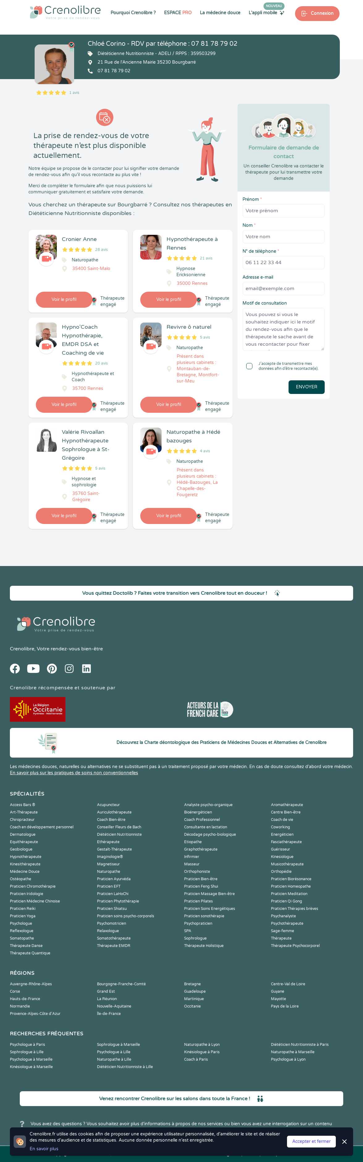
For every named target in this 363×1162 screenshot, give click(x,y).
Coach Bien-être (111, 820)
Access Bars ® (22, 805)
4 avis (205, 451)
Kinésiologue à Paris (202, 1052)
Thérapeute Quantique (30, 953)
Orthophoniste (197, 871)
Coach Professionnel (202, 820)
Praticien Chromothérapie (33, 886)
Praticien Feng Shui (201, 886)
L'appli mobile (267, 12)
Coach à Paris (196, 1059)
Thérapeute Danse (26, 946)
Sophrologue (195, 938)
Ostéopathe (20, 879)
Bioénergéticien (198, 812)
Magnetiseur (108, 864)
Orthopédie (281, 871)
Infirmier (191, 857)
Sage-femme (282, 931)
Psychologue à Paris (27, 1044)
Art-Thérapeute (24, 812)
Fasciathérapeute (286, 842)
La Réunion (107, 999)
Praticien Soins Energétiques (209, 908)
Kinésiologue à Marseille (31, 1067)
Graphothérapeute (200, 849)
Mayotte (278, 999)
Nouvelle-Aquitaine (114, 1006)
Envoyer (306, 387)
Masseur (192, 864)
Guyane (277, 991)
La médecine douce (220, 12)
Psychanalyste (283, 916)
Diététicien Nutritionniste (119, 834)
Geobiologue (21, 849)
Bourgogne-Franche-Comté (121, 984)
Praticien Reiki (23, 908)
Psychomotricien (111, 923)
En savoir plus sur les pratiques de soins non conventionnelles (74, 772)
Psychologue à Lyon (288, 1059)
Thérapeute (281, 938)
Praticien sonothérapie (204, 916)
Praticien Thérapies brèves (294, 908)
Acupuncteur (108, 805)
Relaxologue (108, 931)
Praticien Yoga (23, 916)
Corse (15, 991)
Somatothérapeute (114, 938)
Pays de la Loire (285, 1006)
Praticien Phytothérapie (118, 901)
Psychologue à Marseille (31, 1059)
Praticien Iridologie (26, 894)
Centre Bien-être (286, 812)
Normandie (20, 1006)
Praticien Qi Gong (286, 901)
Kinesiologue (282, 857)
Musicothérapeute (287, 864)
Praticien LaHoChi (113, 894)
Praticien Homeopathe (291, 886)
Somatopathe (22, 938)
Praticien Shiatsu (112, 908)
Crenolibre (22, 649)
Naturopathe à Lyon (202, 1044)
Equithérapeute (24, 842)
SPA (187, 931)
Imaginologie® (110, 857)
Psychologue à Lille (113, 1052)
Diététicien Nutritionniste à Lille (125, 1067)
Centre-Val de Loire (288, 984)
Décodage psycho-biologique (210, 834)
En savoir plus (44, 1148)
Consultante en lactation (205, 827)
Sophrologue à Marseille (118, 1044)
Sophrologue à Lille (27, 1052)
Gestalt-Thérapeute (114, 849)
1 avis (74, 93)
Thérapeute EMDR (113, 946)
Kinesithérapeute (25, 864)
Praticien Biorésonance (291, 879)
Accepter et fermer (311, 1141)
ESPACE (178, 12)
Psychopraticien (198, 923)
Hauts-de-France (25, 999)
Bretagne (192, 984)
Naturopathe (108, 871)
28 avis (101, 249)
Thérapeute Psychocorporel (295, 946)
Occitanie (192, 1006)
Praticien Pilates (198, 901)
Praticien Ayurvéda (114, 879)
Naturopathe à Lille (114, 1059)
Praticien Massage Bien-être (209, 894)
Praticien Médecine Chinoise (35, 901)
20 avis (101, 363)
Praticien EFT (108, 886)
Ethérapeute (108, 842)
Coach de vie (282, 820)
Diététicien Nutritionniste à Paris (300, 1044)
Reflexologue (21, 931)
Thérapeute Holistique (204, 946)
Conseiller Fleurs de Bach (119, 827)
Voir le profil (64, 299)
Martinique (194, 999)
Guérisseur (280, 849)
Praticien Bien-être (200, 879)
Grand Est (106, 991)
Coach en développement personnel (42, 827)
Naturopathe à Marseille (292, 1052)
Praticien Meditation (289, 894)
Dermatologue (23, 834)
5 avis (205, 337)
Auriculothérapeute (114, 812)
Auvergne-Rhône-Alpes (31, 984)
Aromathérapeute (287, 805)
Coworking (280, 827)
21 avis (206, 258)
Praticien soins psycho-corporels (125, 916)
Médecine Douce (25, 871)
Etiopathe (193, 842)
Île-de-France (109, 1014)
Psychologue (21, 923)
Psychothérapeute (287, 923)
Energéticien (282, 834)
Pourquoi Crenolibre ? (133, 12)
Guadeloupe (195, 991)
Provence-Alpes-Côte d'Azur (35, 1014)
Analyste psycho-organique (208, 805)
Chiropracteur (22, 820)
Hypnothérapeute (25, 857)
